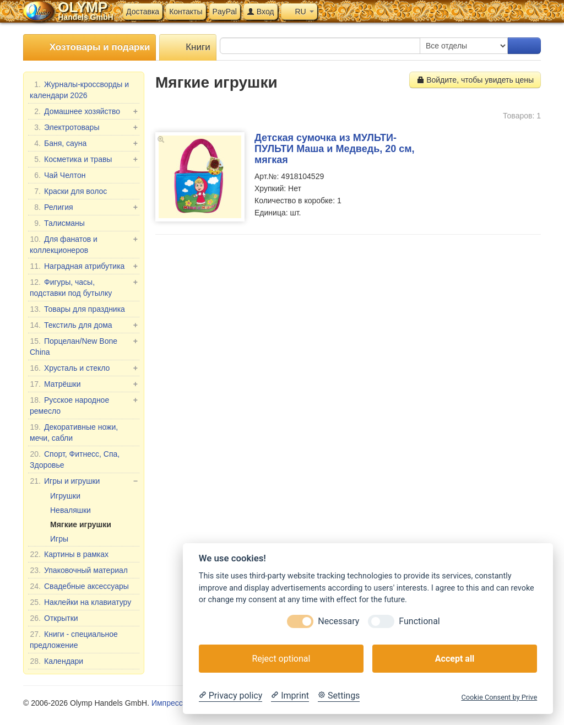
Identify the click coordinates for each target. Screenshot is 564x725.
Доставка (142, 11)
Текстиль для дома (84, 325)
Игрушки (65, 495)
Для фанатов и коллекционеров (84, 244)
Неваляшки (70, 510)
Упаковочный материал (79, 570)
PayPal (225, 11)
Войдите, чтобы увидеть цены (475, 79)
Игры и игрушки (84, 480)
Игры (59, 538)
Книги (187, 47)
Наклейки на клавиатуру (80, 602)
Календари (56, 661)
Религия (84, 207)
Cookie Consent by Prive (499, 697)
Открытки (54, 618)
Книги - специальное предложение (74, 639)
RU (299, 11)
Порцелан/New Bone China (84, 346)
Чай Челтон (57, 175)
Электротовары (84, 127)
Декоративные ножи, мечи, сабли (74, 431)
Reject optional (281, 658)
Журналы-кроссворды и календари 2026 (79, 89)
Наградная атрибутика (84, 266)
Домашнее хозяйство (84, 111)
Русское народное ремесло (84, 404)
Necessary (338, 621)
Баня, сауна (84, 143)
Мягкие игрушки (80, 524)
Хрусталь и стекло (84, 368)
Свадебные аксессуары (79, 586)
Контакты (185, 11)
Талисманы (57, 223)
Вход (260, 11)
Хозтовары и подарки (89, 47)
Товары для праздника (77, 309)
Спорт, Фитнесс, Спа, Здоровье (75, 458)
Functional (419, 621)
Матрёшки (84, 383)
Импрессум (171, 703)
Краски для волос (68, 191)
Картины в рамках (69, 554)
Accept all (454, 658)
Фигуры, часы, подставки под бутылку (84, 287)
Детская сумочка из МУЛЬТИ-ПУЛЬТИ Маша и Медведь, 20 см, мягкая (334, 148)
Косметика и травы (84, 159)
